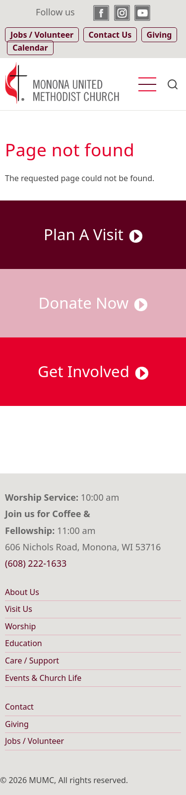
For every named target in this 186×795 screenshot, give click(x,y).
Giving (17, 724)
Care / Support (32, 660)
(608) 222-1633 (35, 563)
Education (23, 643)
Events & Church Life (43, 677)
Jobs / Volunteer (34, 740)
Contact (19, 706)
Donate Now (93, 302)
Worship (20, 626)
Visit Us (18, 608)
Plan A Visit (93, 234)
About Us (22, 592)
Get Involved (93, 371)
